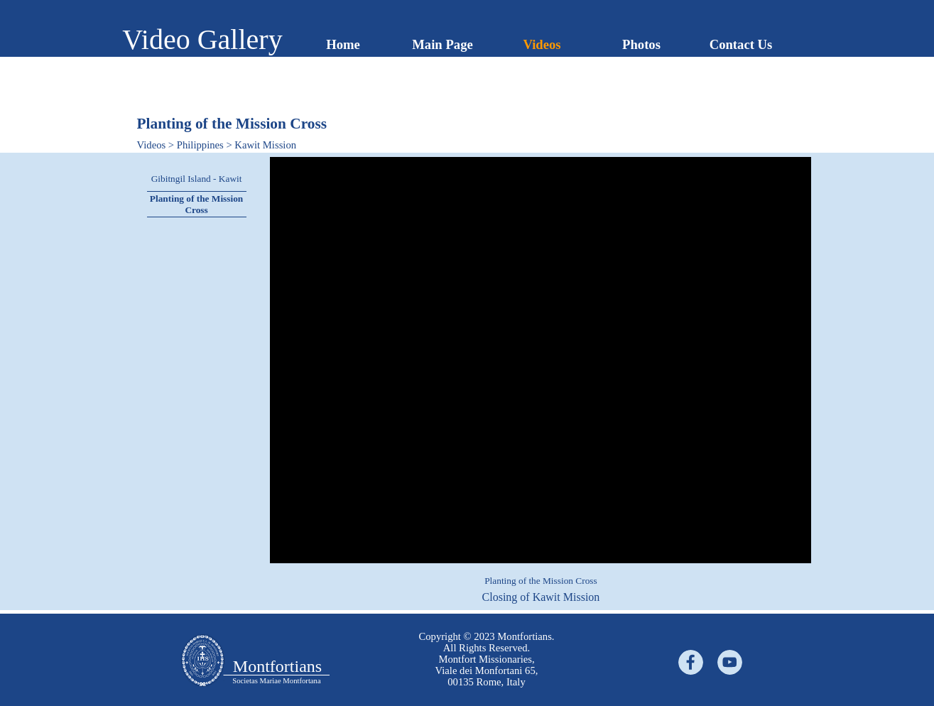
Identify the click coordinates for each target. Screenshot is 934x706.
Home (343, 44)
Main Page (442, 44)
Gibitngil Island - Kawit (196, 178)
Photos (641, 44)
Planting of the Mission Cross (196, 204)
